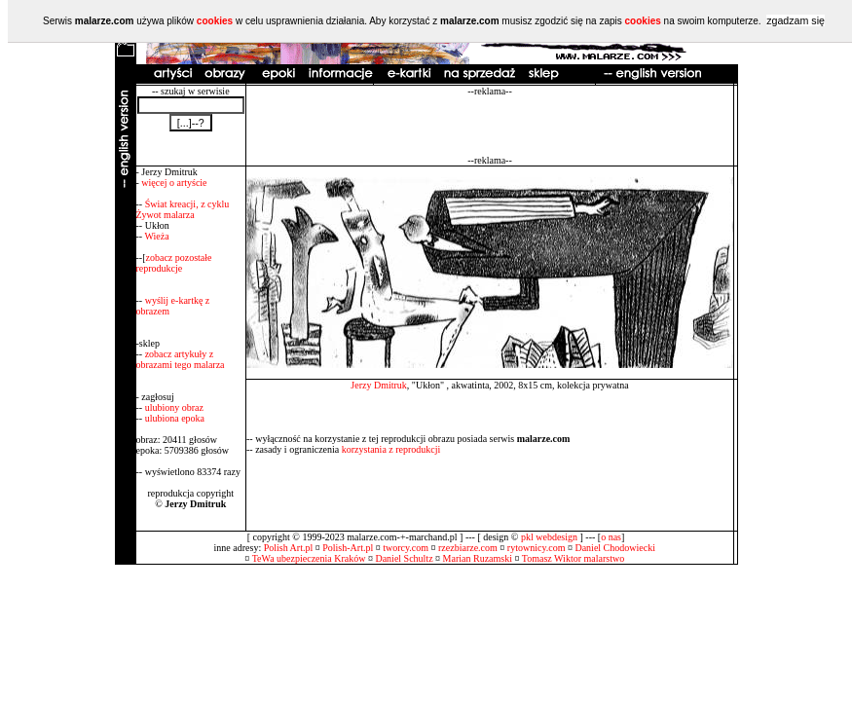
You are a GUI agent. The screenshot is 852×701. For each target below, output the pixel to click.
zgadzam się (795, 20)
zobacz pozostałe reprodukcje (174, 263)
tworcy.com (405, 547)
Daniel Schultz (403, 558)
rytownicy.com (536, 547)
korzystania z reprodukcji (391, 449)
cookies (215, 21)
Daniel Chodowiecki (614, 547)
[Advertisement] (490, 125)
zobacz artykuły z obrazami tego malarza (180, 359)
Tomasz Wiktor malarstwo (573, 558)
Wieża (156, 236)
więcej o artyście (173, 182)
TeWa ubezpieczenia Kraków (309, 558)
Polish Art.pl (289, 547)
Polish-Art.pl (347, 547)
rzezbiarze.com (468, 547)
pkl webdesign (549, 537)
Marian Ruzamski (477, 558)
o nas (611, 537)
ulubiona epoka (174, 418)
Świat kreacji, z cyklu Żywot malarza (183, 209)
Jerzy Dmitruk (379, 385)
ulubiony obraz (174, 407)
